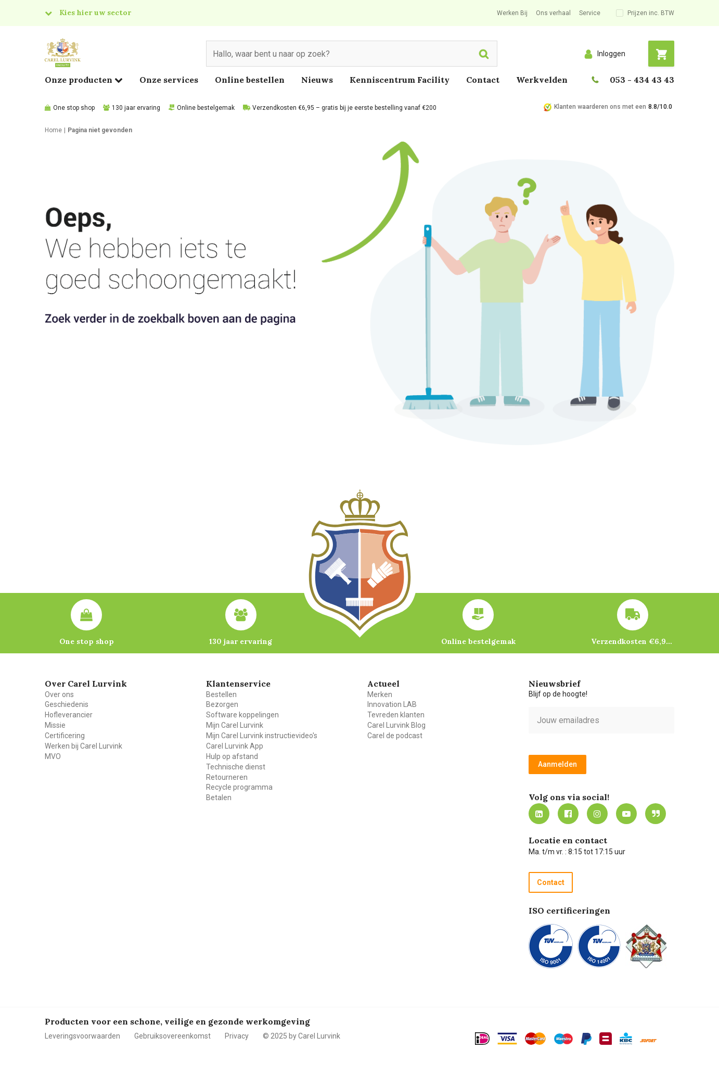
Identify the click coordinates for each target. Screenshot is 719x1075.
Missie (55, 725)
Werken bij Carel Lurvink (83, 746)
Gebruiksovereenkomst (172, 1036)
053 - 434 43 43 (642, 79)
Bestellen (221, 694)
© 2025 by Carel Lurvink (301, 1036)
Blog (655, 813)
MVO (53, 756)
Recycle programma (239, 787)
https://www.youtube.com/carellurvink (626, 813)
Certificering (65, 735)
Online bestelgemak (206, 108)
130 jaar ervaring (136, 108)
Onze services (168, 79)
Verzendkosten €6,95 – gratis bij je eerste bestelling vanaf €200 (344, 108)
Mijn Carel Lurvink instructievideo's (261, 735)
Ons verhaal (553, 13)
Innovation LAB (392, 704)
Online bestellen (250, 79)
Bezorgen (222, 704)
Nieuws (317, 79)
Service (589, 13)
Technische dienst (235, 767)
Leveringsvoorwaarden (82, 1036)
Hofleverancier (69, 715)
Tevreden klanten (396, 715)
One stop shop (74, 108)
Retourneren (227, 777)
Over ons (59, 694)
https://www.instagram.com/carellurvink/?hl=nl (597, 813)
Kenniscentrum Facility (400, 79)
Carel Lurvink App (234, 746)
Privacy (237, 1036)
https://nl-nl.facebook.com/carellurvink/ (568, 813)
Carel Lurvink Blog (396, 725)
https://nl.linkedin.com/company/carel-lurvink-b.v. (539, 813)
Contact (482, 79)
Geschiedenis (66, 704)
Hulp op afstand (232, 756)
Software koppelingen (242, 715)
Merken (379, 694)
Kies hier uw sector (95, 12)
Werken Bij (512, 13)
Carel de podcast (394, 735)
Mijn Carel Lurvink (234, 725)
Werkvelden (542, 79)
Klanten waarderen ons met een (600, 106)
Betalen (219, 797)
